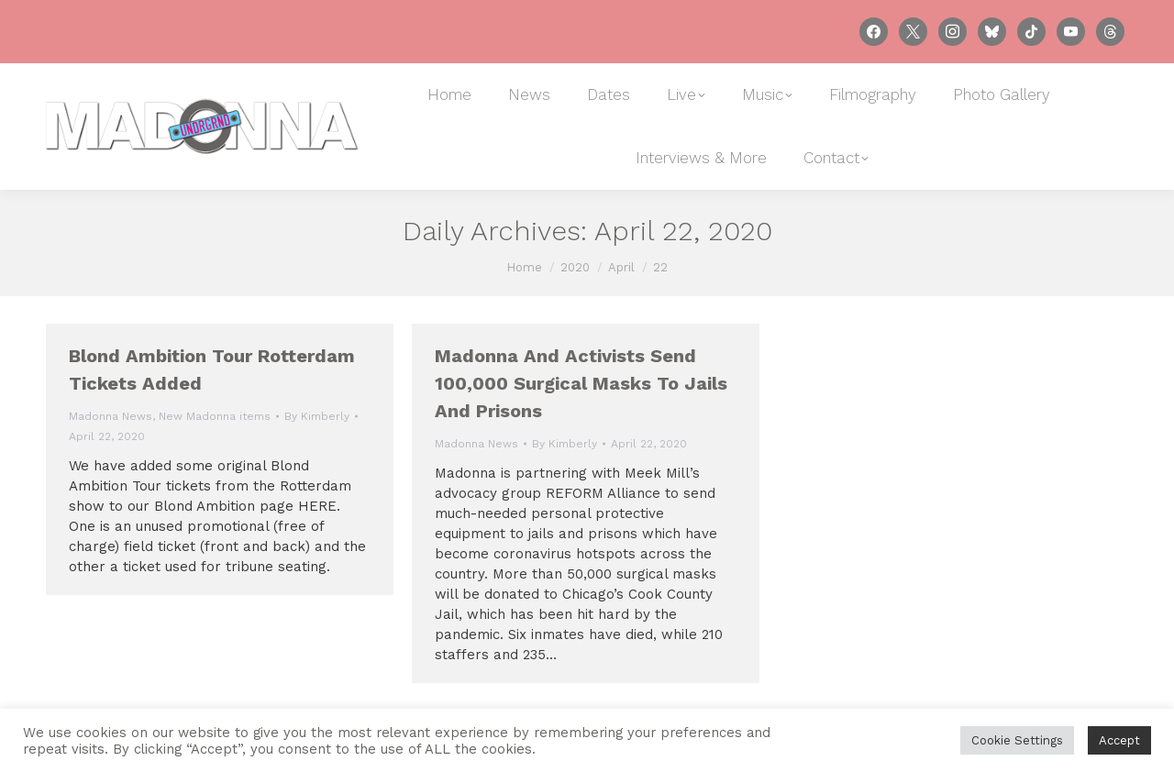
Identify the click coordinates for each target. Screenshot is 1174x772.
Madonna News (110, 416)
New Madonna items (215, 416)
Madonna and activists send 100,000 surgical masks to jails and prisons (581, 383)
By (316, 416)
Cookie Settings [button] (1017, 740)
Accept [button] (1119, 740)
